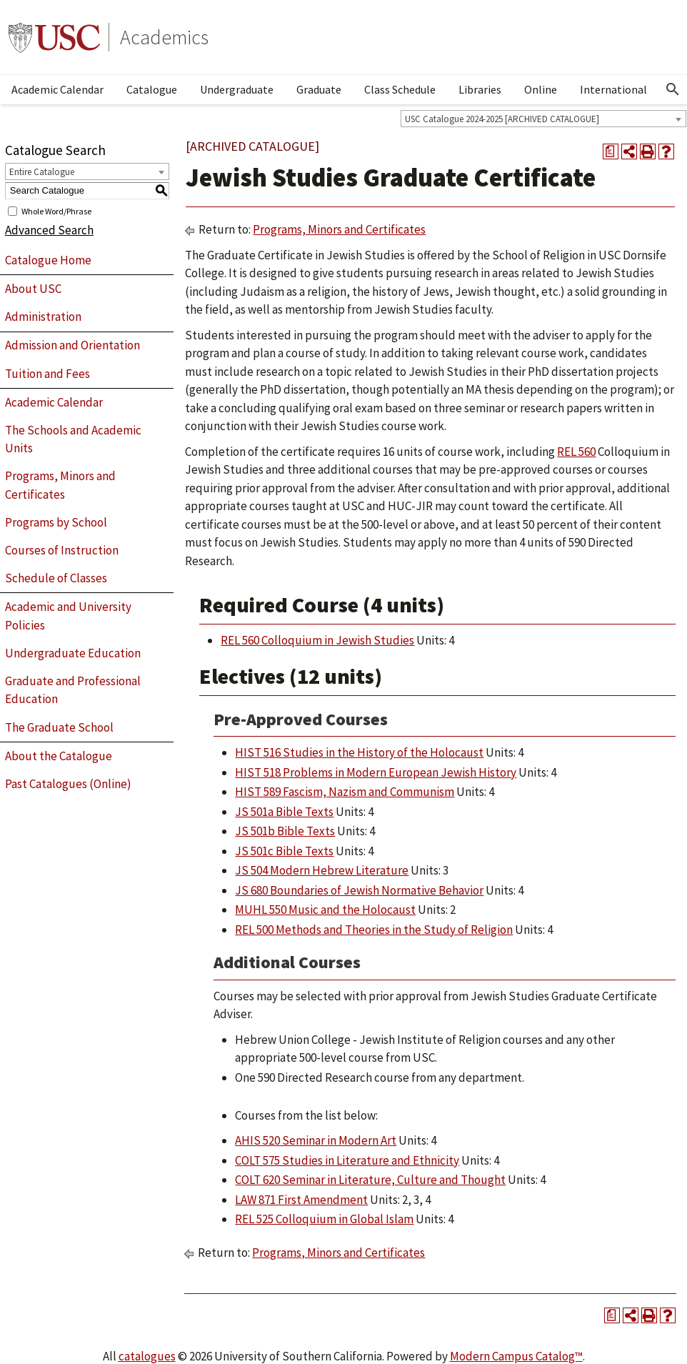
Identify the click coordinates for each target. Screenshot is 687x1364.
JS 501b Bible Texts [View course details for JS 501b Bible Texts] (285, 831)
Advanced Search (49, 230)
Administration (43, 316)
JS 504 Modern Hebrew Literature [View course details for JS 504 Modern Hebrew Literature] (321, 870)
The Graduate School (59, 727)
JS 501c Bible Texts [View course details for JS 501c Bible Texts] (284, 851)
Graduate (318, 89)
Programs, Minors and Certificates (60, 485)
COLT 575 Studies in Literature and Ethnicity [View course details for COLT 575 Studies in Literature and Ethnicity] (347, 1160)
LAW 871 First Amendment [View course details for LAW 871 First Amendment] (301, 1200)
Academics (164, 37)
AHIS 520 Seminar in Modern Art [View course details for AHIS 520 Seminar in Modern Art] (315, 1140)
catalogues (147, 1356)
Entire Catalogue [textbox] (41, 172)
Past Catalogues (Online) (68, 784)
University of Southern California (54, 37)
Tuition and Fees (47, 374)
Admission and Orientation (72, 345)
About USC (33, 289)
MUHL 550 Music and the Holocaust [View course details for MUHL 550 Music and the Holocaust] (325, 909)
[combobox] (543, 118)
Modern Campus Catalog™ (516, 1356)
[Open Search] (672, 89)
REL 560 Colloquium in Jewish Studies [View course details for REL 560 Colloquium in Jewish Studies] (317, 640)
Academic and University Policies (68, 616)
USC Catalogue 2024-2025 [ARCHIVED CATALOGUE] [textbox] (502, 119)
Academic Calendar (57, 89)
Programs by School (56, 522)
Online (540, 89)
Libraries (479, 89)
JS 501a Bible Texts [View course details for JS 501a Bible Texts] (284, 812)
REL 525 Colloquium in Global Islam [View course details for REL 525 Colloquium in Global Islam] (324, 1219)
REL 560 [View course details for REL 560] (576, 451)
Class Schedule (400, 89)
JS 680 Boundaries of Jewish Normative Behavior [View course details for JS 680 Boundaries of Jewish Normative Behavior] (359, 890)
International (613, 89)
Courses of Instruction (62, 550)
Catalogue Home (48, 260)
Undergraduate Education (73, 653)
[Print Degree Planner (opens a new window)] (610, 151)
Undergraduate (237, 89)
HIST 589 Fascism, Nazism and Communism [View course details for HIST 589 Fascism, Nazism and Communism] (344, 792)
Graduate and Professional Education (73, 690)
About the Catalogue (58, 756)
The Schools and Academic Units (73, 439)
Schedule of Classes (56, 578)
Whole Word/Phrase (56, 210)
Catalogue (151, 89)
